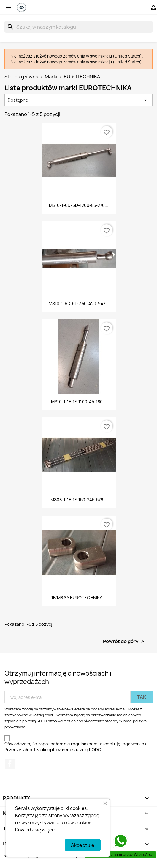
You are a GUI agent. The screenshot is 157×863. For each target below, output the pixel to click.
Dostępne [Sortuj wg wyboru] (78, 100)
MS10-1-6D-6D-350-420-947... (79, 303)
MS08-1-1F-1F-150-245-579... (78, 499)
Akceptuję (82, 845)
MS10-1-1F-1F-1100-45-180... (78, 401)
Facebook (10, 764)
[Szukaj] (78, 27)
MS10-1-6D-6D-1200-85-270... (78, 205)
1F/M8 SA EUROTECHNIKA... (78, 597)
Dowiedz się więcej (35, 830)
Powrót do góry (124, 641)
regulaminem (84, 743)
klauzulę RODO (86, 749)
